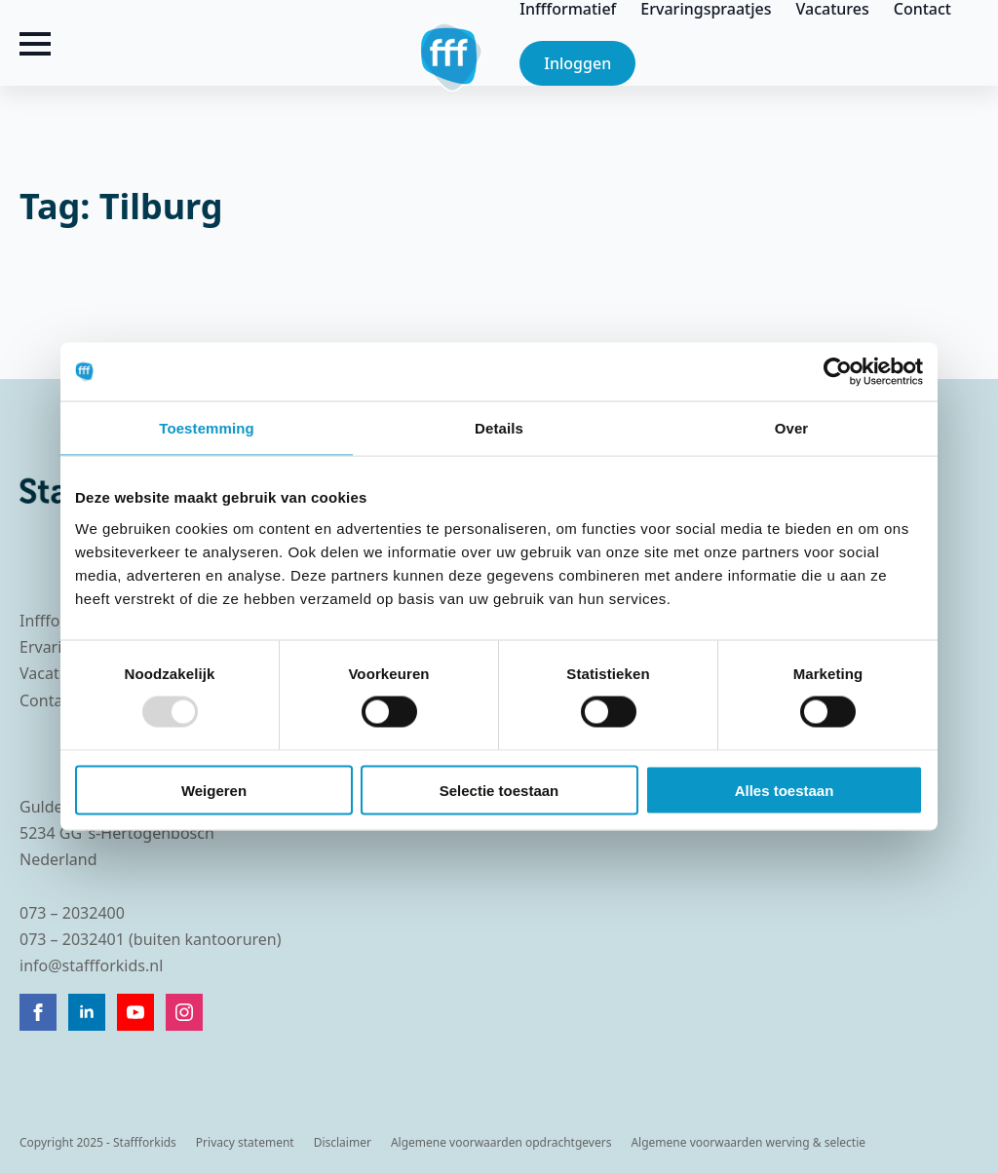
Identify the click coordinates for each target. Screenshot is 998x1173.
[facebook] (38, 1012)
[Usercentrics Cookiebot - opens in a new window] (837, 372)
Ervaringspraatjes (705, 9)
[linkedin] (86, 1012)
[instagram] (184, 1012)
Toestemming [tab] (206, 428)
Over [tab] (792, 428)
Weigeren (214, 789)
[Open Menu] (35, 43)
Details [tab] (499, 428)
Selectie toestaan (499, 789)
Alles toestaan (784, 789)
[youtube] (135, 1012)
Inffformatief (567, 9)
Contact (922, 9)
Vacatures (832, 9)
